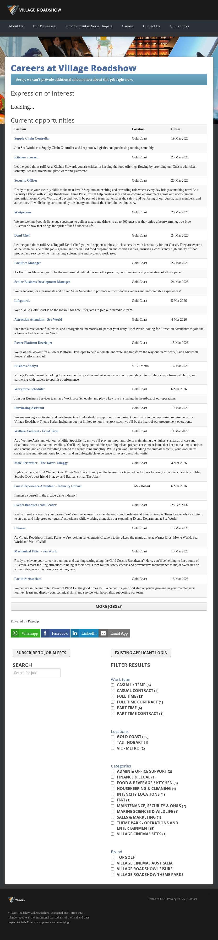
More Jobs (109, 606)
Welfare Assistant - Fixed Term (36, 431)
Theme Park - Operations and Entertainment (147, 825)
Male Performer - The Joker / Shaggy (41, 463)
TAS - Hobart (132, 742)
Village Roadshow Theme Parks (150, 874)
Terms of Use (156, 899)
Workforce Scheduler (29, 389)
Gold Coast (132, 736)
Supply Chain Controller (32, 138)
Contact (192, 899)
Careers (128, 26)
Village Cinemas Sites (142, 834)
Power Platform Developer (33, 343)
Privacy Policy (176, 899)
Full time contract (140, 702)
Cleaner (20, 528)
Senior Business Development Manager (42, 282)
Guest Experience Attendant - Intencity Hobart (48, 486)
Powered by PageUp (25, 621)
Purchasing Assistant (29, 408)
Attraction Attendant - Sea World (38, 319)
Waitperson (22, 212)
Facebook (60, 633)
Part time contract (140, 713)
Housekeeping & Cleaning (146, 788)
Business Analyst (26, 366)
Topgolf (126, 857)
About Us (16, 26)
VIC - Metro (131, 748)
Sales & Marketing (139, 817)
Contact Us (151, 26)
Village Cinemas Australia (145, 863)
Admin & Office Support (144, 771)
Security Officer (25, 180)
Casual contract (137, 690)
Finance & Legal (136, 777)
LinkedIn (89, 633)
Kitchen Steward (26, 157)
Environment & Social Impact (89, 26)
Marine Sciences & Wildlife (147, 811)
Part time (129, 707)
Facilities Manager (27, 263)
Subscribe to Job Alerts (41, 652)
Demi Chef (22, 235)
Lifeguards (22, 301)
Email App (119, 633)
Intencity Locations (141, 794)
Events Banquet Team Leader (35, 505)
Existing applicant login (141, 652)
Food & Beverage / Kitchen (147, 782)
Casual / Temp (134, 684)
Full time (130, 696)
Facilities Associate (27, 579)
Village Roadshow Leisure (145, 868)
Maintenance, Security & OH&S (151, 805)
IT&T (124, 800)
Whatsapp (30, 633)
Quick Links (179, 26)
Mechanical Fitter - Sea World (36, 551)
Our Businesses (45, 26)
